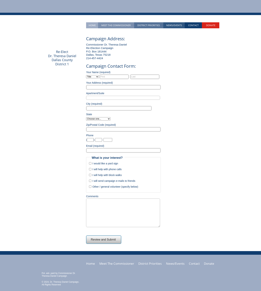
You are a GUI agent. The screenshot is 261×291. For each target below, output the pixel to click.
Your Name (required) (98, 72)
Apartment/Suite (95, 93)
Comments (92, 196)
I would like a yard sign (105, 163)
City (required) (94, 103)
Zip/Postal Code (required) (101, 124)
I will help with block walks (107, 175)
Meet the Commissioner (116, 25)
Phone (89, 135)
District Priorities (148, 25)
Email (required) (95, 145)
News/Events (174, 25)
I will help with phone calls (107, 169)
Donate (210, 25)
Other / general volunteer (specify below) (115, 186)
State (89, 114)
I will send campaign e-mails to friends (113, 180)
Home (92, 25)
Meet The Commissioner (116, 263)
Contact (193, 25)
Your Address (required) (99, 82)
